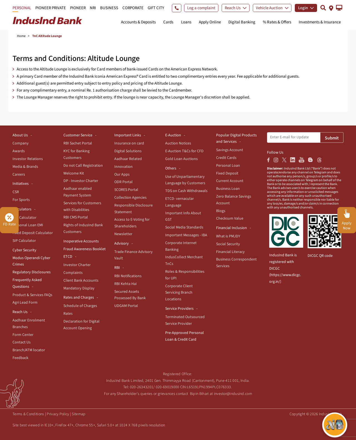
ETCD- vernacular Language (179, 202)
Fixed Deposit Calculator (33, 233)
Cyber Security (24, 250)
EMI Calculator (24, 217)
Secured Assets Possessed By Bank (130, 295)
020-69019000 (167, 387)
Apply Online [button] (210, 22)
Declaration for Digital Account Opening (81, 325)
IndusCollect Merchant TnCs (184, 260)
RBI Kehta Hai (125, 284)
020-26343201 (142, 387)
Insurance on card (129, 143)
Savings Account (229, 150)
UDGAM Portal (126, 306)
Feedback (20, 358)
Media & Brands (25, 166)
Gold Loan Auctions (181, 159)
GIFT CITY (156, 8)
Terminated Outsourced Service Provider (185, 320)
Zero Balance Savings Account (233, 200)
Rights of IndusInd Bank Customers (83, 228)
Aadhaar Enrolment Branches (29, 324)
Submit (332, 138)
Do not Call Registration (83, 165)
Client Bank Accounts (80, 280)
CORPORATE (133, 8)
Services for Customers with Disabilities (82, 206)
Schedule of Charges (80, 306)
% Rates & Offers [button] (277, 22)
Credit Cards (226, 158)
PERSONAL (22, 8)
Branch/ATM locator (29, 350)
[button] (339, 8)
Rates (68, 313)
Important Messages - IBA (186, 235)
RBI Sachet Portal (77, 143)
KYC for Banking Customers (76, 154)
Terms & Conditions (28, 414)
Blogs (220, 211)
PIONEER (78, 8)
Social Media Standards (184, 227)
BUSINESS (109, 8)
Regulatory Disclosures (32, 272)
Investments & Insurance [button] (320, 22)
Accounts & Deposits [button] (138, 22)
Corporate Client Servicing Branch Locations (179, 292)
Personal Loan (228, 165)
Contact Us (22, 342)
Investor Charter (77, 265)
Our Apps (122, 174)
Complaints (73, 273)
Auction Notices (178, 143)
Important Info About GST (183, 216)
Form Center (23, 335)
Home (21, 36)
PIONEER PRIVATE (50, 8)
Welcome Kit (73, 173)
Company (21, 143)
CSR (16, 192)
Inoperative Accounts (81, 241)
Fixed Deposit (227, 173)
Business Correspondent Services (236, 263)
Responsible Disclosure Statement (133, 209)
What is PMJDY (228, 236)
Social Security (228, 244)
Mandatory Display (79, 288)
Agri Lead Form (25, 302)
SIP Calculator (24, 241)
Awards (19, 151)
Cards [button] (168, 22)
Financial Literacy (230, 252)
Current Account (229, 181)
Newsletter (123, 234)
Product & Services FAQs (32, 295)
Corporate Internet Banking (181, 246)
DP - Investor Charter (80, 181)
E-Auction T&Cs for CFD (184, 151)
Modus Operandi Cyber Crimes (31, 261)
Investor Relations (28, 159)
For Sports (21, 200)
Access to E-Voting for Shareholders (132, 223)
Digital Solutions (128, 151)
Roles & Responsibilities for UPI (184, 275)
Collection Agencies (130, 197)
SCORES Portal (126, 190)
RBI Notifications (128, 276)
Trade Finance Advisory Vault (133, 255)
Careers (19, 174)
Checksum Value (229, 218)
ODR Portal (123, 182)
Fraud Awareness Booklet (84, 249)
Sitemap (78, 414)
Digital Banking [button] (241, 22)
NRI (93, 8)
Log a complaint (201, 8)
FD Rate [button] (9, 220)
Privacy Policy (58, 414)
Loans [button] (186, 22)
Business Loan (228, 188)
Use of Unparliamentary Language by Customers (185, 180)
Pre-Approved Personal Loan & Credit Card (184, 336)
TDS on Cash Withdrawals (186, 191)
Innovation (123, 166)
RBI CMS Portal (75, 217)
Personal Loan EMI (28, 225)
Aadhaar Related (128, 159)
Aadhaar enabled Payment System (77, 192)
